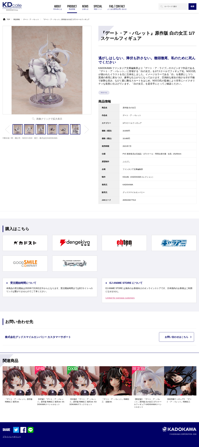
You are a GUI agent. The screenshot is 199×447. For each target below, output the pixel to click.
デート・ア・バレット (31, 19)
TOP (8, 19)
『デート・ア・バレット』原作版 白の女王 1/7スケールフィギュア (65, 19)
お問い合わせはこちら (176, 337)
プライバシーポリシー (12, 437)
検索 (192, 6)
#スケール (104, 92)
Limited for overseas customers (120, 298)
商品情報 (16, 19)
